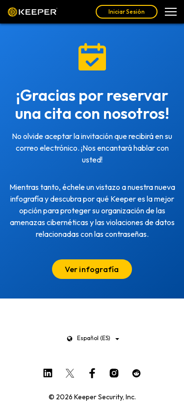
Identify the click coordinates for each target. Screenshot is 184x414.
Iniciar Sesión (126, 11)
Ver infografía (92, 269)
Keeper (32, 12)
